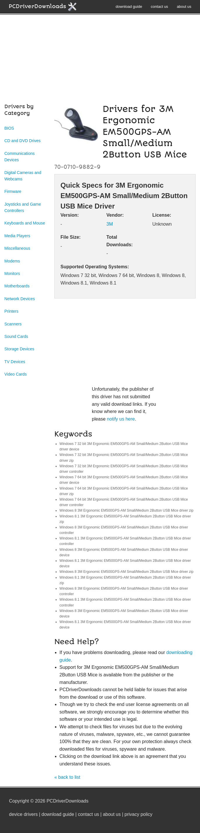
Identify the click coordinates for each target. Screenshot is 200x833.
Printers (11, 311)
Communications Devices (19, 156)
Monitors (12, 273)
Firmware (12, 191)
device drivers (23, 814)
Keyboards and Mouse (24, 223)
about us (184, 6)
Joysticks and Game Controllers (22, 207)
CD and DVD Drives (22, 140)
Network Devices (19, 298)
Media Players (17, 235)
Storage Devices (19, 349)
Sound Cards (16, 336)
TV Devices (14, 361)
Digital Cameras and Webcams (22, 175)
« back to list (67, 777)
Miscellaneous (17, 248)
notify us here (121, 418)
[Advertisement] (100, 62)
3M (109, 224)
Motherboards (16, 286)
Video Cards (15, 374)
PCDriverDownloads (43, 6)
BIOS (9, 128)
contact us (159, 6)
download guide (129, 6)
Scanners (13, 324)
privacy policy (138, 814)
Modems (12, 261)
